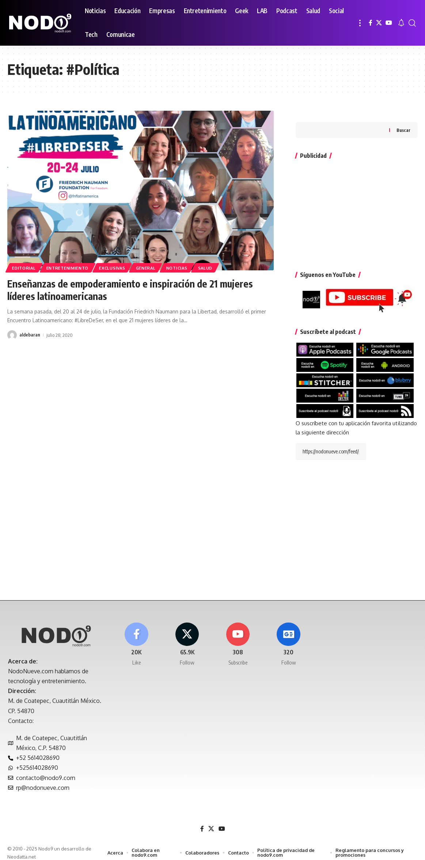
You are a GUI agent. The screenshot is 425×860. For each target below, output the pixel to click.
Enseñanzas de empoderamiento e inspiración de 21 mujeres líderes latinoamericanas (134, 289)
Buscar (403, 118)
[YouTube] (389, 23)
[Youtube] (237, 638)
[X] (379, 23)
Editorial (24, 267)
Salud (212, 267)
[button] (360, 23)
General (150, 267)
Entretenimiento (69, 267)
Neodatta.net (21, 850)
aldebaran (29, 335)
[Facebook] (370, 23)
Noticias (183, 267)
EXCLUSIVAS (115, 267)
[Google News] (288, 638)
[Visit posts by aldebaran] (12, 335)
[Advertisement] (357, 200)
